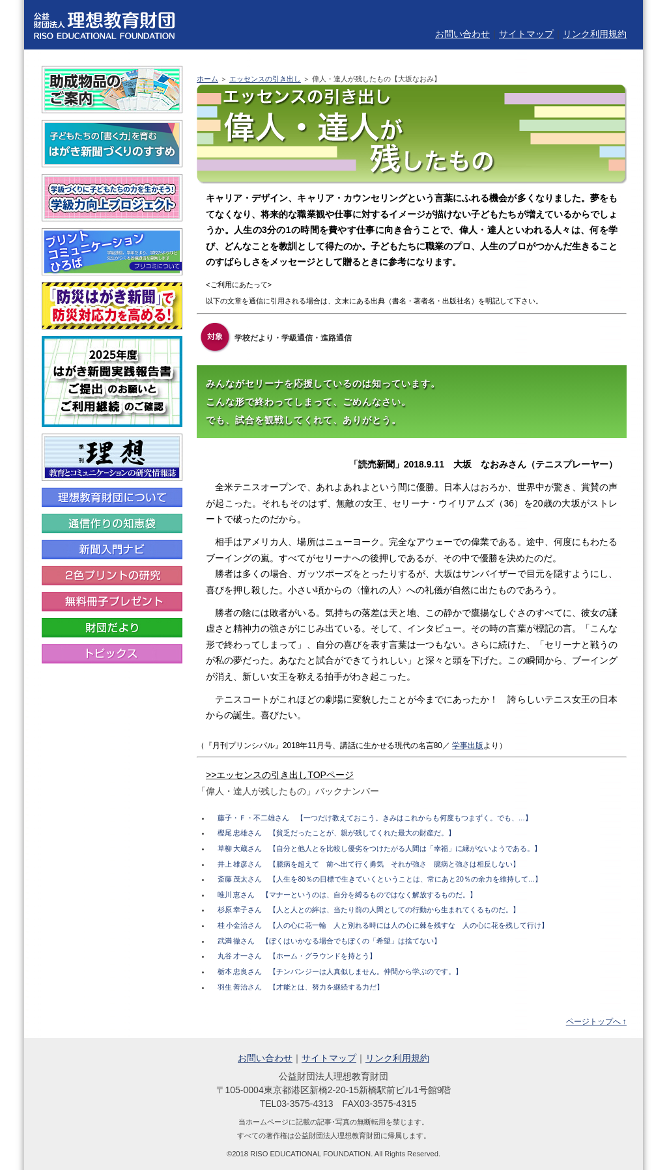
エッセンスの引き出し (265, 79)
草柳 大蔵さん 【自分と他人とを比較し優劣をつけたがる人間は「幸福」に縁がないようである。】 (380, 848)
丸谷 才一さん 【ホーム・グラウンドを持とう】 (297, 956)
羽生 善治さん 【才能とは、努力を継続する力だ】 (301, 987)
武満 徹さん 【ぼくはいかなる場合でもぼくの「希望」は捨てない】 (330, 941)
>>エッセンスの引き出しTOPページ (280, 775)
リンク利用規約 (595, 34)
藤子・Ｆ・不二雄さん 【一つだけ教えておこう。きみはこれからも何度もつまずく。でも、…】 (375, 818)
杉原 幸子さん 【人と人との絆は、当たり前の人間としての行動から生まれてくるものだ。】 (369, 909)
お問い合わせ (462, 34)
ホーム (207, 79)
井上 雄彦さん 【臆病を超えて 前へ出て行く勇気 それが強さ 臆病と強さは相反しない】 (369, 864)
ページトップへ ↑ (596, 1021)
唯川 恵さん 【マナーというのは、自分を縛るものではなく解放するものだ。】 (347, 894)
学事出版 (467, 745)
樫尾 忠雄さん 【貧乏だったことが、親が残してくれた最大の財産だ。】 (337, 833)
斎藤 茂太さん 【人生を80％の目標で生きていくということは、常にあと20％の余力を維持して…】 (380, 879)
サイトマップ (526, 34)
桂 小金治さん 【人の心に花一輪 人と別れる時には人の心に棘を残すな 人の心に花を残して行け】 (383, 925)
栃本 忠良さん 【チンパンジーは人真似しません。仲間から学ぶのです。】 (340, 971)
